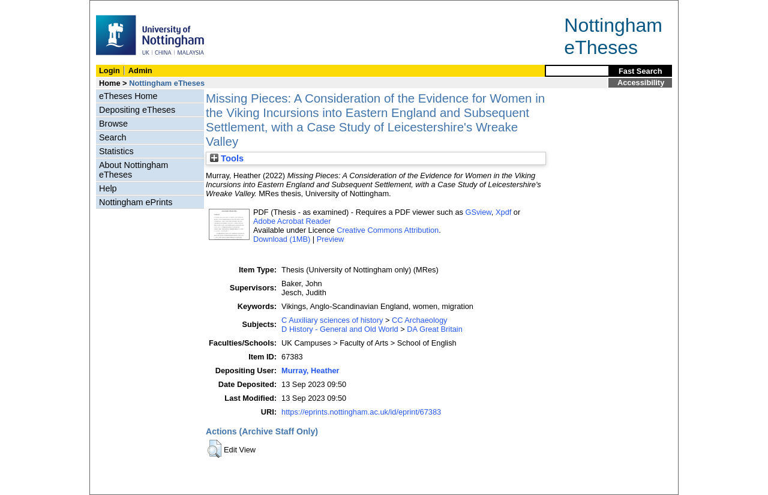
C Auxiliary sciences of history (332, 320)
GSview (478, 212)
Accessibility (640, 82)
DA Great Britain (434, 329)
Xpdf (503, 212)
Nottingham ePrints (135, 202)
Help (108, 188)
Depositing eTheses (137, 110)
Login (109, 70)
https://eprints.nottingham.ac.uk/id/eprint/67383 (361, 411)
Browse (113, 123)
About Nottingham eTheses (133, 169)
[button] (214, 449)
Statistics (116, 151)
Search (113, 137)
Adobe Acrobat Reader (292, 221)
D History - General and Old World (339, 329)
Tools (227, 158)
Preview (330, 239)
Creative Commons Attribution (388, 230)
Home (110, 83)
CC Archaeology (419, 320)
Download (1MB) (281, 239)
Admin (140, 70)
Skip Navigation (116, 7)
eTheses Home (128, 96)
